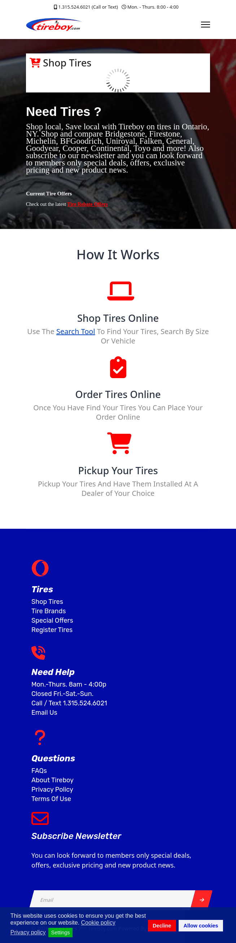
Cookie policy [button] (98, 923)
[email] (112, 900)
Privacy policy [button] (28, 932)
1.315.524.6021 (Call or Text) (88, 7)
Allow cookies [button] (201, 926)
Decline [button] (162, 926)
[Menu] (205, 24)
